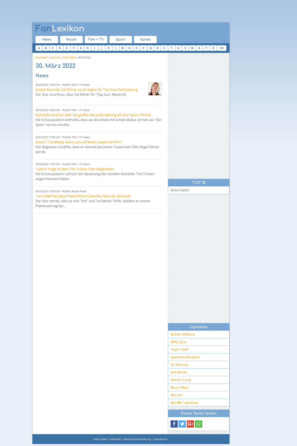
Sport (120, 39)
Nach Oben (101, 439)
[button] (174, 424)
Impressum (160, 439)
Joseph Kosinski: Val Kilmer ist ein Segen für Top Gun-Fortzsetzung (87, 89)
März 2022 (69, 57)
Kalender (55, 57)
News (46, 39)
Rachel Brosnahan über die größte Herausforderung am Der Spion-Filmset (93, 115)
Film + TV (96, 39)
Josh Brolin (179, 372)
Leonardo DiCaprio (185, 357)
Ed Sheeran (179, 364)
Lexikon (60, 28)
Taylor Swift (179, 349)
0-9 (222, 48)
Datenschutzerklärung (137, 439)
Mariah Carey (181, 380)
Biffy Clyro (178, 342)
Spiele (145, 39)
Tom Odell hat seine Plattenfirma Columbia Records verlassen (83, 196)
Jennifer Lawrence (184, 402)
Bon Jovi (177, 395)
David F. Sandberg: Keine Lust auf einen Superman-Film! (79, 142)
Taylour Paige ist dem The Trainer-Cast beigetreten (75, 169)
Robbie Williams (183, 334)
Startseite (41, 57)
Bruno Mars (180, 387)
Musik (71, 39)
